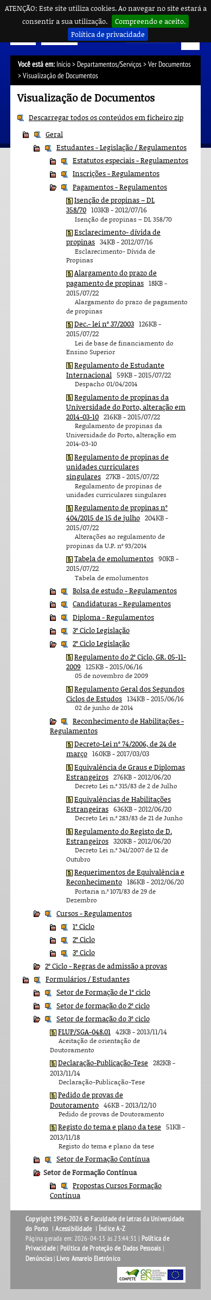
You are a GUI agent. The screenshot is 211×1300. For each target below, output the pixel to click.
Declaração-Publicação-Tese (103, 1062)
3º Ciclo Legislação (101, 630)
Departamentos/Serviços (109, 64)
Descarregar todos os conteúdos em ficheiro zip (106, 117)
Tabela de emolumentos (114, 558)
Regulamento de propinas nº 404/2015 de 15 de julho (117, 512)
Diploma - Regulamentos (113, 617)
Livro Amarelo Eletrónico (88, 1258)
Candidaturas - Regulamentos (122, 603)
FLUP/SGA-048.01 (84, 1032)
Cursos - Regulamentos (94, 913)
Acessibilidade (73, 1228)
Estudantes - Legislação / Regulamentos (121, 147)
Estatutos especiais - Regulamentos (130, 160)
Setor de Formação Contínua (103, 1159)
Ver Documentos (169, 64)
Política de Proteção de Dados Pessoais (110, 1248)
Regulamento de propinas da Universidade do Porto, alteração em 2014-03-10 (126, 407)
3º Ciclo (84, 952)
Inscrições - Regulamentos (116, 173)
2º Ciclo (84, 939)
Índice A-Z (112, 1228)
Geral (54, 134)
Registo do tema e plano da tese (109, 1127)
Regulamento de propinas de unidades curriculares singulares (117, 467)
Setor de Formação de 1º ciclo (103, 992)
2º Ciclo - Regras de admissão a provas (106, 966)
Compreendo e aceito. (150, 21)
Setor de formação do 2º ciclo (103, 1005)
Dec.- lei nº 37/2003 (104, 324)
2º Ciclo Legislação (101, 643)
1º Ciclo (83, 926)
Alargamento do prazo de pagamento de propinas (111, 277)
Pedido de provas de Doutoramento (86, 1099)
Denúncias (38, 1258)
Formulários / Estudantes (88, 979)
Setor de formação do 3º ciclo (103, 1018)
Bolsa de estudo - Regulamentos (125, 590)
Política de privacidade (108, 34)
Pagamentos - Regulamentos (120, 187)
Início (63, 64)
